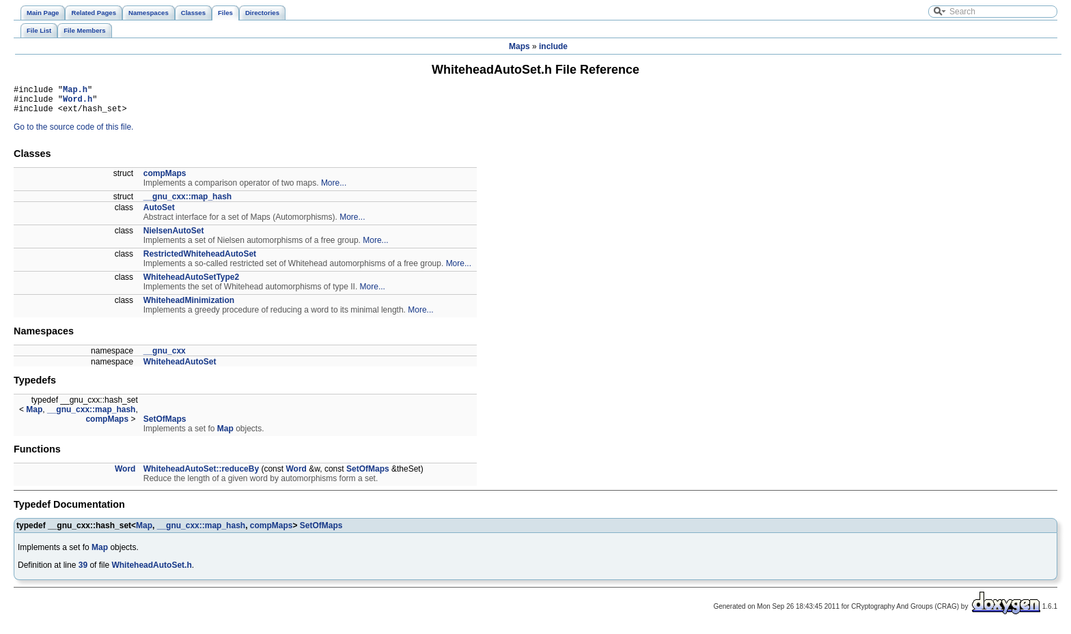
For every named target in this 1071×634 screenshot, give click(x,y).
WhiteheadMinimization (188, 306)
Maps (519, 46)
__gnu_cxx (164, 357)
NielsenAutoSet (173, 237)
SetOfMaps (164, 425)
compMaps (164, 179)
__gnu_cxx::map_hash (187, 202)
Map (34, 415)
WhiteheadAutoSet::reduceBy (201, 475)
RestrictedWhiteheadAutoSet (199, 260)
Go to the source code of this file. (73, 133)
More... (333, 189)
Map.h (75, 91)
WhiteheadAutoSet (180, 368)
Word (125, 475)
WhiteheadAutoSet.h (151, 571)
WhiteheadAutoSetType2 (191, 283)
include (553, 46)
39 (83, 571)
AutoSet (159, 213)
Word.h (77, 103)
